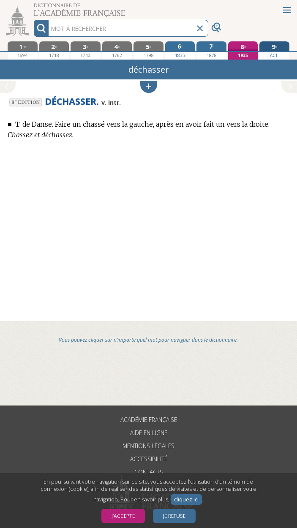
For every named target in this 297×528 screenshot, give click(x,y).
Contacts (148, 472)
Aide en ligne (148, 433)
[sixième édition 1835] (180, 50)
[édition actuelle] (274, 50)
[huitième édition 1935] (243, 50)
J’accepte (123, 516)
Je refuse (174, 516)
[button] (148, 87)
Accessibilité (148, 459)
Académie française (148, 420)
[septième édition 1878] (211, 50)
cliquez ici (186, 499)
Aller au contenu (33, 7)
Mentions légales (148, 446)
